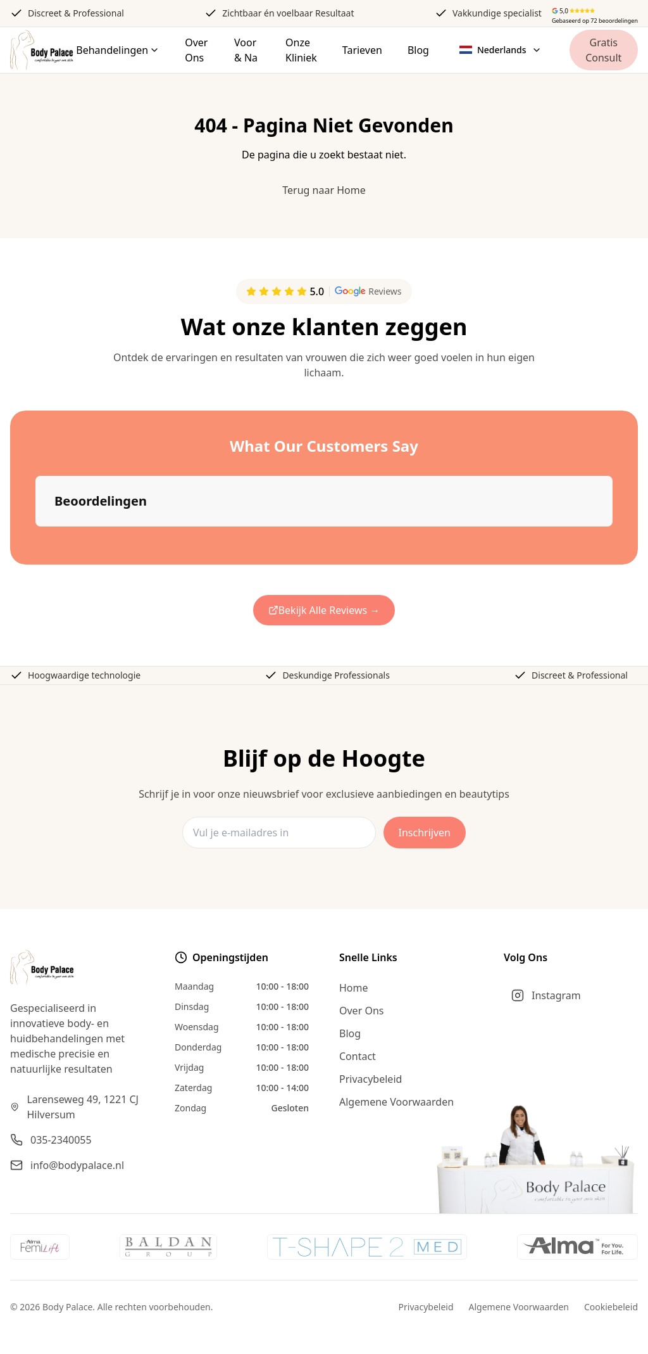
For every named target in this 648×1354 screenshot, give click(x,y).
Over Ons (361, 1011)
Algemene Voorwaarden (396, 1102)
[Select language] (500, 50)
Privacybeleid (370, 1079)
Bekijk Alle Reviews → (324, 610)
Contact (357, 1056)
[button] (35, 539)
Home (353, 988)
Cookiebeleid (611, 1307)
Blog (350, 1033)
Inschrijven (425, 833)
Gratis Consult (603, 50)
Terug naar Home (323, 190)
